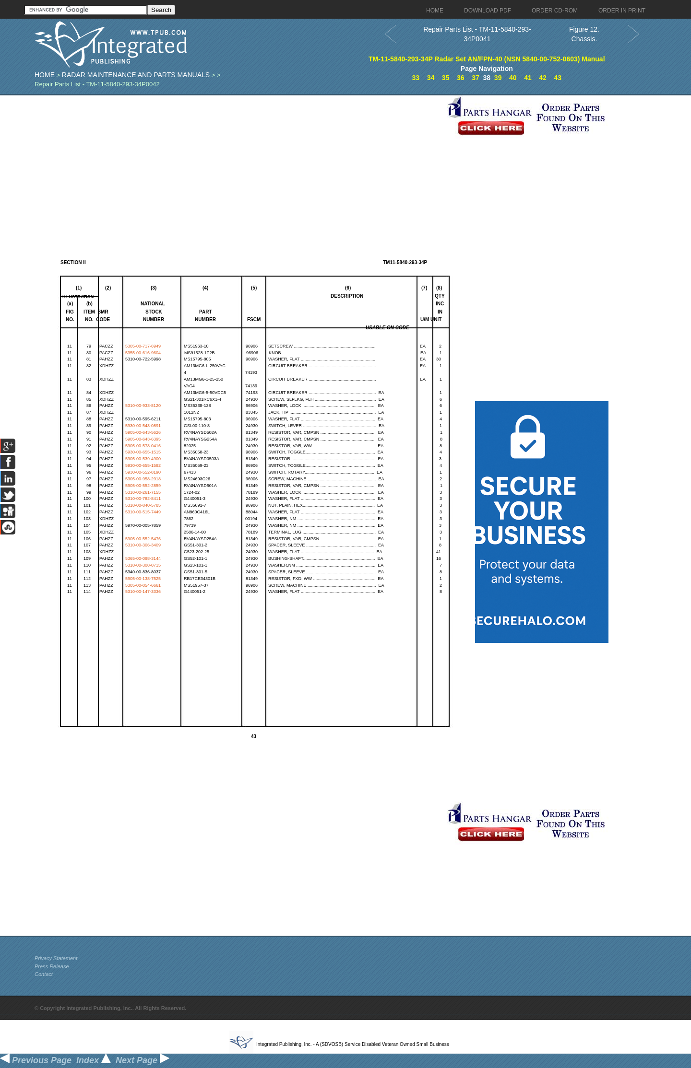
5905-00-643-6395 (143, 439)
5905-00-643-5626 (143, 432)
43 (557, 77)
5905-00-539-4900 (143, 458)
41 (528, 77)
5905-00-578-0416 (143, 445)
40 (513, 77)
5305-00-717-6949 (143, 346)
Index (93, 1060)
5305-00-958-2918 (143, 478)
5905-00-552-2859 (143, 485)
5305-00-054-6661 (143, 585)
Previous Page (35, 1060)
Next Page (142, 1060)
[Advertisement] (238, 162)
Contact (44, 974)
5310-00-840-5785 (143, 505)
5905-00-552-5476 (143, 538)
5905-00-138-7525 (143, 578)
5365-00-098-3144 (143, 558)
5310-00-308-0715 (143, 565)
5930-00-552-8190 (143, 472)
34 (431, 77)
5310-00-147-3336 (143, 591)
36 (461, 77)
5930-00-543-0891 (143, 425)
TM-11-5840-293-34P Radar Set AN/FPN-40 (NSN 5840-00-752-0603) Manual (487, 59)
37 (475, 77)
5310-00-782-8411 (143, 498)
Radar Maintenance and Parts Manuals (136, 75)
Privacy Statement (56, 958)
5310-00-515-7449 (143, 512)
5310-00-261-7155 (143, 492)
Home (45, 75)
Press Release (52, 966)
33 (416, 77)
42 (543, 77)
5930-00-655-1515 (143, 452)
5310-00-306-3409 (143, 545)
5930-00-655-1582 (143, 465)
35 (446, 77)
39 (498, 77)
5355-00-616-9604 (143, 352)
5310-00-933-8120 (143, 405)
